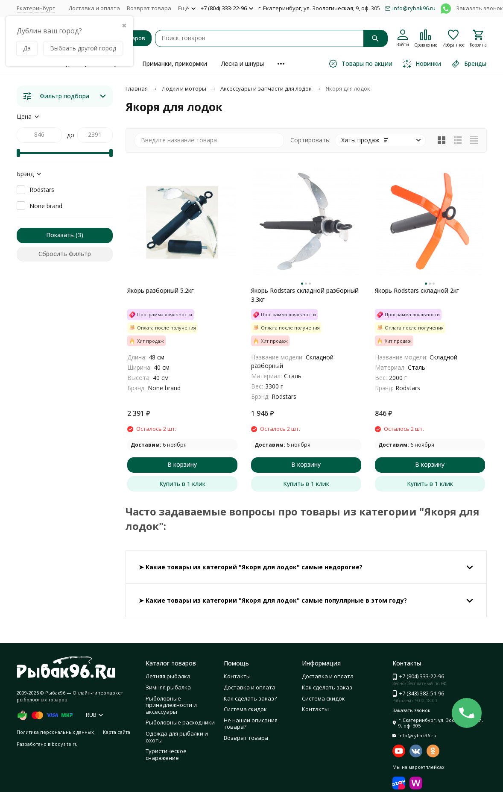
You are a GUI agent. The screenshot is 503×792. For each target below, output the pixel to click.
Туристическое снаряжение (166, 754)
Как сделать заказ (327, 687)
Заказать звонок (479, 8)
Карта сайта (116, 732)
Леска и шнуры (242, 63)
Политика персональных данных (55, 732)
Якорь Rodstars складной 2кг (417, 290)
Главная (137, 88)
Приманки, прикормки (174, 63)
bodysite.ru (65, 744)
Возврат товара (149, 8)
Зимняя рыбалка (168, 687)
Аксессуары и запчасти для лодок (266, 88)
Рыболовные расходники (180, 722)
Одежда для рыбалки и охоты (177, 737)
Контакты (237, 676)
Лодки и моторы (184, 88)
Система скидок (245, 709)
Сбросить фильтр (64, 254)
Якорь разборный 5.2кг (160, 290)
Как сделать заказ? (250, 698)
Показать (60, 235)
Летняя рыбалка (168, 676)
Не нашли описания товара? (251, 723)
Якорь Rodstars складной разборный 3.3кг (305, 294)
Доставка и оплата (94, 8)
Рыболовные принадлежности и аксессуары (171, 705)
